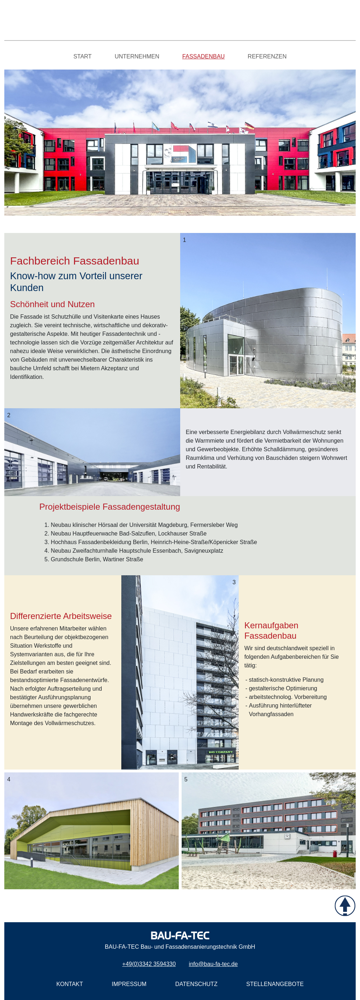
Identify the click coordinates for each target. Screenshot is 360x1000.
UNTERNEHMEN (136, 56)
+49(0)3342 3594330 (149, 964)
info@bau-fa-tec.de (213, 964)
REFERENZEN (267, 56)
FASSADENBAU (203, 56)
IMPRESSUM (129, 984)
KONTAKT (69, 984)
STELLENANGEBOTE (275, 984)
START (82, 56)
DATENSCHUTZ (196, 984)
